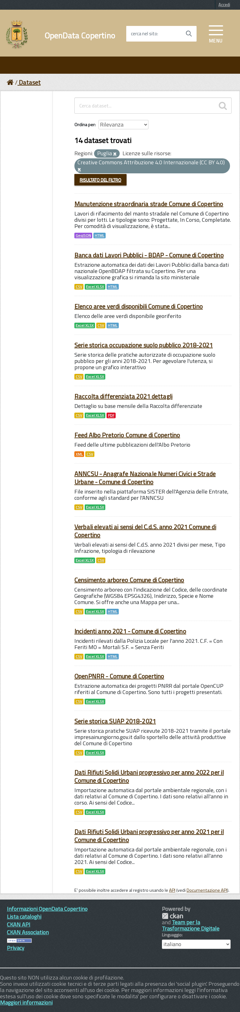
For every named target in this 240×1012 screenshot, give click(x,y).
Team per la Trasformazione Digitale (190, 925)
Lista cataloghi (24, 916)
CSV (79, 287)
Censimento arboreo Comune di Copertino (129, 580)
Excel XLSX (95, 287)
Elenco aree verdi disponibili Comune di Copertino (138, 306)
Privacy (15, 948)
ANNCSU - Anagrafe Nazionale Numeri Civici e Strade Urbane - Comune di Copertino (145, 478)
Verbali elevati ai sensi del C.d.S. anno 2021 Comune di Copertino (145, 531)
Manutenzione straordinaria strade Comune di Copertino (148, 204)
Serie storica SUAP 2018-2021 (115, 721)
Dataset (30, 82)
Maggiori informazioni (26, 1002)
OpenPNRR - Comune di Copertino (119, 676)
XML (79, 454)
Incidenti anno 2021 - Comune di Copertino (130, 631)
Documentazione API (207, 890)
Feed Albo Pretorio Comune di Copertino (127, 435)
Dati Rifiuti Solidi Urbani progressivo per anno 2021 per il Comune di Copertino (149, 836)
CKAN (172, 916)
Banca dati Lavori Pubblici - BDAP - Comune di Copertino (149, 255)
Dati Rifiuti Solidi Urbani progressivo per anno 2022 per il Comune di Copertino (149, 776)
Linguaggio (172, 935)
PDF (111, 415)
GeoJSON (83, 235)
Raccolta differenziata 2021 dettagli (123, 396)
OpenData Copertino (80, 36)
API (172, 890)
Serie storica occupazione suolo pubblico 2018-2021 (143, 345)
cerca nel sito (144, 34)
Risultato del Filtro (100, 179)
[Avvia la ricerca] (189, 34)
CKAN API (18, 924)
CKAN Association (28, 932)
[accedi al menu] (216, 33)
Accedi (224, 5)
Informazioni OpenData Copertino (47, 909)
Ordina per (84, 124)
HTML (99, 235)
